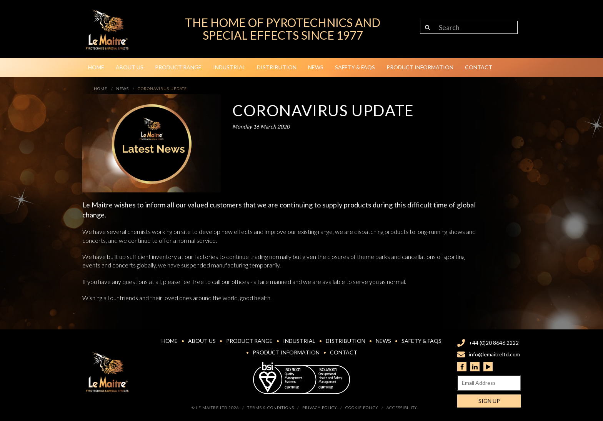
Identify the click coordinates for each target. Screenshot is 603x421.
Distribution (277, 67)
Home (96, 67)
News (315, 67)
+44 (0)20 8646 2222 (494, 342)
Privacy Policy (319, 407)
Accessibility (401, 407)
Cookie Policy (361, 407)
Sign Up (489, 401)
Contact (478, 67)
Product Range (178, 67)
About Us (129, 67)
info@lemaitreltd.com (494, 354)
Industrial (229, 67)
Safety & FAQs (355, 67)
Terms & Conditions (270, 407)
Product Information (419, 67)
